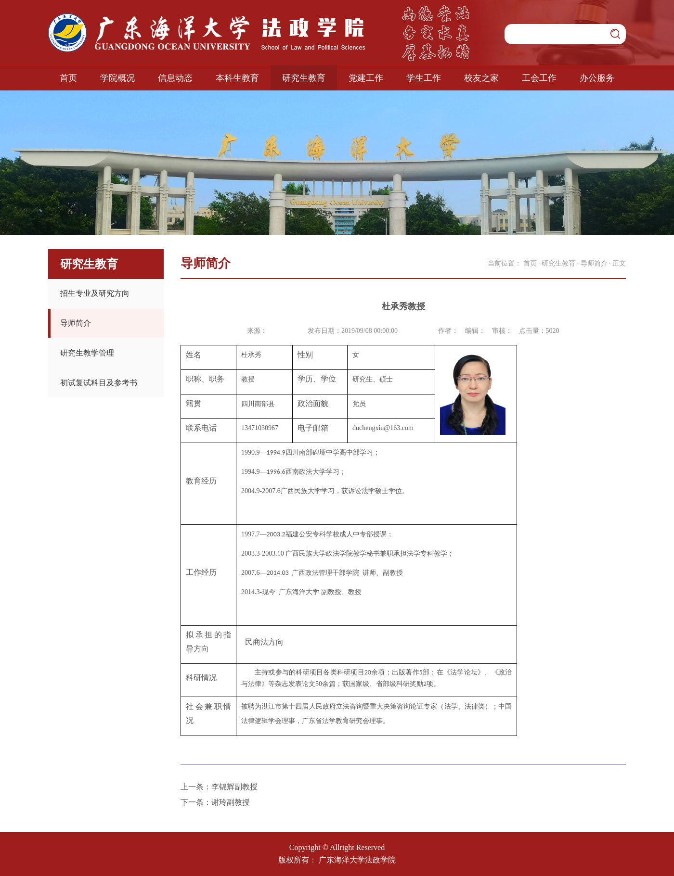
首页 (68, 78)
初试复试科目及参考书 (98, 383)
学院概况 (117, 78)
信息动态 (175, 78)
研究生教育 (303, 78)
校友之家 (481, 78)
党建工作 (366, 78)
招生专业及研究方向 (95, 293)
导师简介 (75, 323)
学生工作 (423, 78)
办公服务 (597, 78)
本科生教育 (237, 78)
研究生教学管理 (87, 353)
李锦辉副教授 (234, 787)
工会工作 (539, 78)
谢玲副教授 (230, 802)
